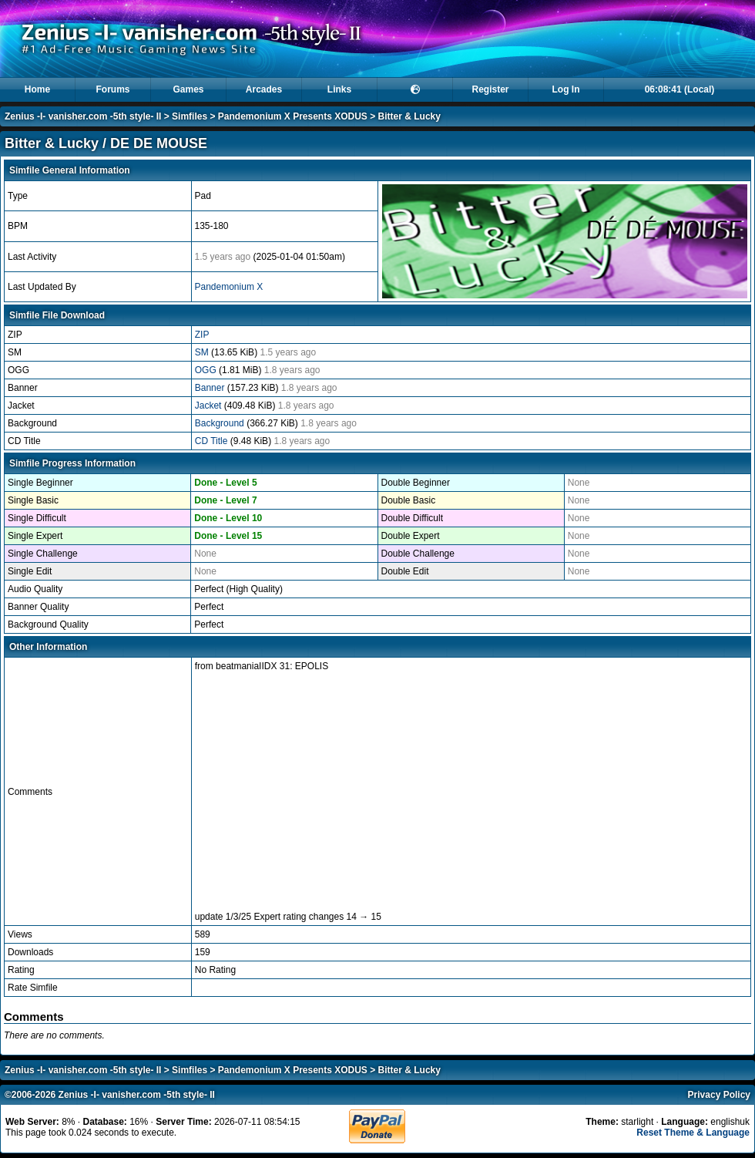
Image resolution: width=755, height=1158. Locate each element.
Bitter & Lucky (409, 116)
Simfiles (189, 116)
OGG (207, 370)
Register (489, 89)
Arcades (264, 89)
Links (339, 89)
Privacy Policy (719, 1094)
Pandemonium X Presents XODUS (292, 116)
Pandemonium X (229, 286)
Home (37, 89)
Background (221, 423)
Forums (112, 89)
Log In (566, 89)
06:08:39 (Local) (680, 89)
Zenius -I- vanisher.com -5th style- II (83, 116)
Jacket (209, 405)
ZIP (202, 334)
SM (203, 352)
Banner (211, 387)
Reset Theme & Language (693, 1132)
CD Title (212, 441)
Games (188, 89)
